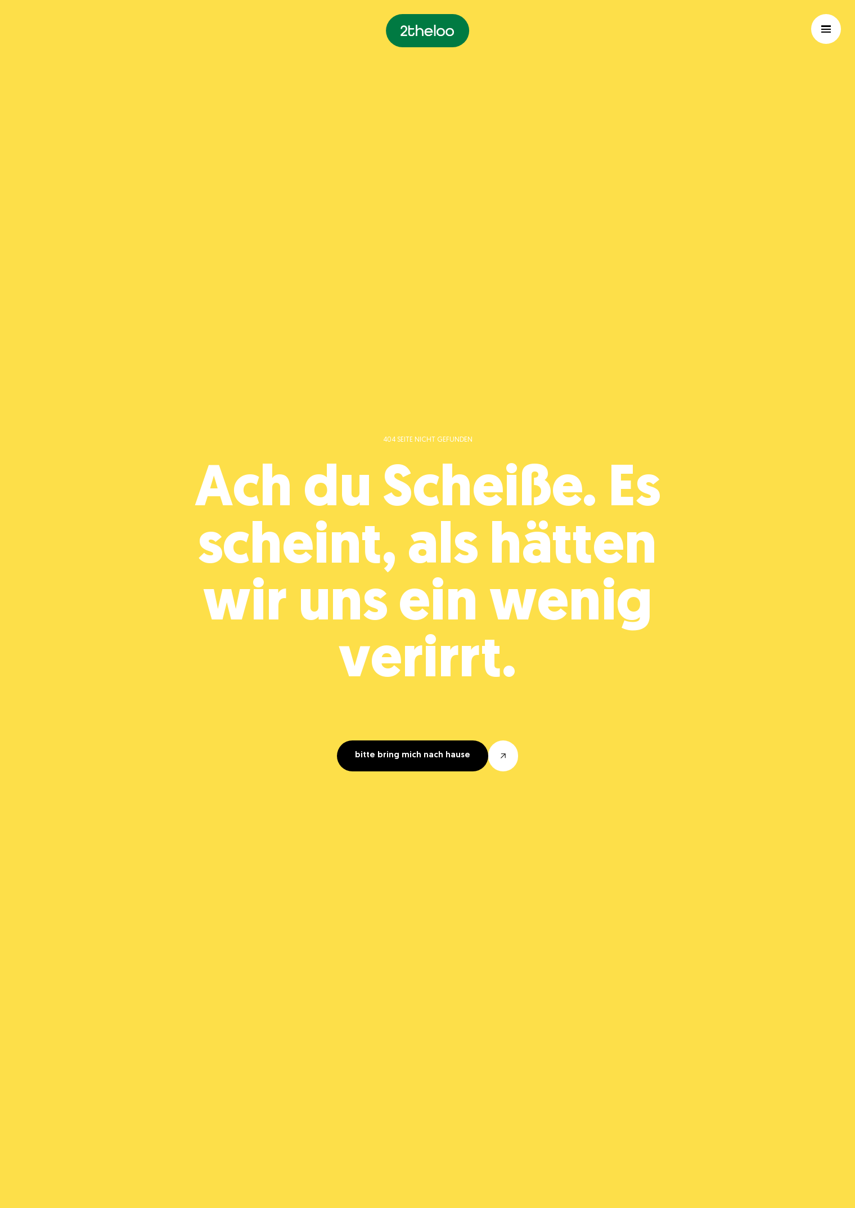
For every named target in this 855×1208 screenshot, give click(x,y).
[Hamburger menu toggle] (826, 29)
